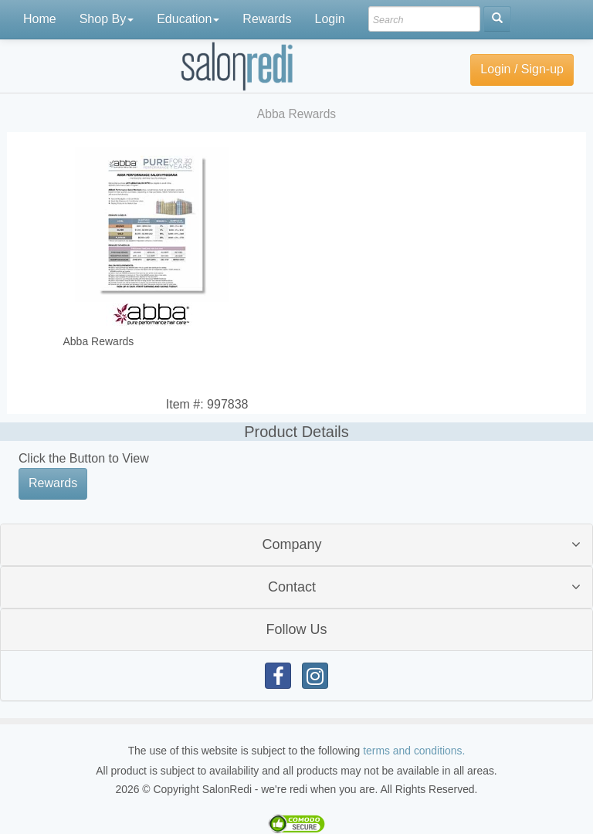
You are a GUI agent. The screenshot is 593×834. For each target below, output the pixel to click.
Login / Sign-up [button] (522, 69)
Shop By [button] (107, 18)
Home (39, 18)
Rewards (266, 18)
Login (329, 18)
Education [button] (188, 18)
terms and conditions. (414, 750)
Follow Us (296, 629)
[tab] (296, 544)
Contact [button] (292, 587)
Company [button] (291, 544)
